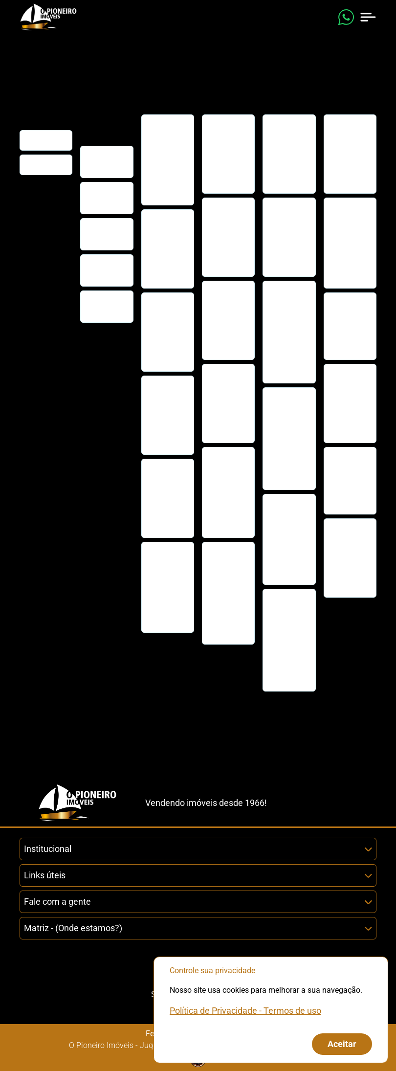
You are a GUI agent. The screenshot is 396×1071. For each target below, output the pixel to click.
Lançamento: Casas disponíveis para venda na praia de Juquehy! (351, 558)
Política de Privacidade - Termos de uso (245, 1010)
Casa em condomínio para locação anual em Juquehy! (226, 403)
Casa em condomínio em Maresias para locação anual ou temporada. (226, 593)
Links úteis (198, 875)
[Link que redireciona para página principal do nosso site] (48, 17)
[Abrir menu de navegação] (368, 17)
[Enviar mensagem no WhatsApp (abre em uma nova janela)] (346, 17)
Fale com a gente (198, 901)
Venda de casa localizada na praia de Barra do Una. (165, 498)
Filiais (34, 164)
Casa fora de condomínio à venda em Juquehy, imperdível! (350, 326)
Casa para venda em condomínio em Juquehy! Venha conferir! (226, 492)
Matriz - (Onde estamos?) (198, 928)
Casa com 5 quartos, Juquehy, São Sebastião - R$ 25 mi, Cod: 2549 (348, 243)
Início (33, 140)
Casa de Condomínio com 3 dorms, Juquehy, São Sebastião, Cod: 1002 (288, 332)
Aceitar (342, 1044)
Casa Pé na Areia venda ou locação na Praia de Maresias (348, 480)
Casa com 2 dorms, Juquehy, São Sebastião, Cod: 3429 (226, 154)
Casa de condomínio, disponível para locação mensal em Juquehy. (288, 539)
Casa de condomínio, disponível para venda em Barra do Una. (167, 332)
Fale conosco (99, 161)
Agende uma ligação (106, 270)
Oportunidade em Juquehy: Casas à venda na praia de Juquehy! (169, 160)
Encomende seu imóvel (105, 234)
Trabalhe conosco (100, 306)
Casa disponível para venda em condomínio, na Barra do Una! (167, 587)
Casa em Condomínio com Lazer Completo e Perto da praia (167, 249)
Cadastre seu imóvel (103, 197)
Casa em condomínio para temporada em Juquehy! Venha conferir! (287, 640)
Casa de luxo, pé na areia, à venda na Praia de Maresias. (346, 403)
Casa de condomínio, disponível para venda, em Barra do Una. (167, 415)
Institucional (198, 849)
